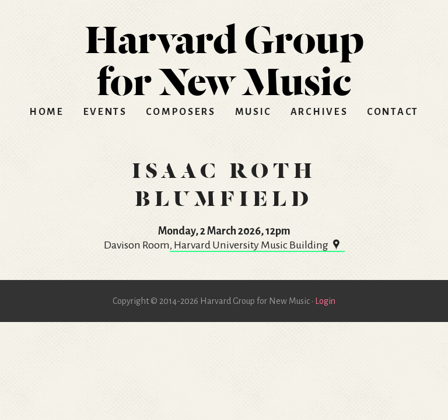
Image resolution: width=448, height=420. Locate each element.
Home (46, 112)
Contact (393, 112)
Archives (319, 112)
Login (325, 301)
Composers (180, 112)
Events (105, 112)
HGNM (224, 56)
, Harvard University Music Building (257, 245)
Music (253, 112)
